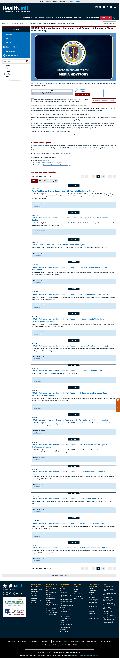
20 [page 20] (110, 176)
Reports (90, 616)
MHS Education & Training (43, 18)
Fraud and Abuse (44, 641)
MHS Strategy (34, 591)
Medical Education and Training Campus (51, 609)
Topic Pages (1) (53, 181)
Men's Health (63, 629)
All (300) (34, 181)
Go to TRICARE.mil (108, 587)
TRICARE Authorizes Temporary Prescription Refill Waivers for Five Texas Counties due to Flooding (70, 346)
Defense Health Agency (39, 146)
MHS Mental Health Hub (66, 599)
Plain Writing (45, 645)
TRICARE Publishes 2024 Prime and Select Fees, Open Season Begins (58, 245)
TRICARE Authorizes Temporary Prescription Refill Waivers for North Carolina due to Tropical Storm (70, 548)
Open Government (104, 641)
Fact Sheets (92, 595)
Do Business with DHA (108, 615)
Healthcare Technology (65, 616)
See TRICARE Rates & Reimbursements (108, 608)
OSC (74, 645)
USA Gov (55, 645)
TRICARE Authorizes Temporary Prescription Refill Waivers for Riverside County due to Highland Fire (70, 294)
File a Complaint (107, 622)
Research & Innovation (65, 627)
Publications (92, 614)
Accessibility (56, 641)
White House (65, 645)
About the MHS (25, 18)
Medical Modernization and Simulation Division (51, 613)
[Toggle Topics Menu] (71, 18)
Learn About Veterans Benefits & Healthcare (108, 604)
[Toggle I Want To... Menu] (109, 18)
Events (7, 68)
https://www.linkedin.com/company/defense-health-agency (57, 165)
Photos (8, 38)
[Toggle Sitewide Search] (114, 18)
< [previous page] (82, 176)
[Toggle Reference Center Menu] (98, 18)
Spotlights (8, 74)
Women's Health (64, 632)
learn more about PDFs (92, 656)
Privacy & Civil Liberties (66, 625)
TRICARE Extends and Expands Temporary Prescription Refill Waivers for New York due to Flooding (70, 420)
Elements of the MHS (36, 589)
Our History (34, 598)
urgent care (79, 123)
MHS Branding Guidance (37, 600)
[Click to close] (118, 400)
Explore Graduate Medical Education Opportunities (109, 619)
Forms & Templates (93, 600)
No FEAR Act (32, 641)
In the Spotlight (11, 47)
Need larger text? (109, 23)
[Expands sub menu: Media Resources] (4, 55)
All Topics (62, 588)
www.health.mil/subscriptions (64, 153)
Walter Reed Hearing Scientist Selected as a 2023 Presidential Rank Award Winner (63, 191)
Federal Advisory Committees (35, 595)
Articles (9, 34)
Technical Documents (94, 618)
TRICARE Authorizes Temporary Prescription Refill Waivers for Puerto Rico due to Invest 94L (67, 370)
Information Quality (91, 641)
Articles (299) (42, 181)
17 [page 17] (103, 176)
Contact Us (34, 603)
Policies (91, 609)
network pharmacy (104, 108)
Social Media (10, 51)
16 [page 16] (98, 176)
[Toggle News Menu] (82, 18)
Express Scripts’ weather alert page (56, 131)
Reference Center (91, 18)
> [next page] (114, 176)
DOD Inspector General (76, 641)
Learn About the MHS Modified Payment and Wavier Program (108, 599)
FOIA (65, 641)
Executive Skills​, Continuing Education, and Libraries (52, 604)
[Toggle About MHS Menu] (31, 18)
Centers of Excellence (65, 614)
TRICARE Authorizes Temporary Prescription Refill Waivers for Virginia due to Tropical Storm (67, 498)
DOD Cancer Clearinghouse (63, 592)
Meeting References (93, 606)
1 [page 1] (86, 176)
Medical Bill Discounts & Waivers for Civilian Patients (66, 620)
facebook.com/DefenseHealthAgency (52, 163)
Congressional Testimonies (92, 591)
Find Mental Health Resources (107, 612)
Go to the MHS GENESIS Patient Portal (109, 594)
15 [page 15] (93, 176)
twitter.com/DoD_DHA (44, 160)
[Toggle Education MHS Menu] (52, 18)
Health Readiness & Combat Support (65, 610)
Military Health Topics (63, 18)
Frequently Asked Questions (93, 603)
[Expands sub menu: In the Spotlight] (4, 47)
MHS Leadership (35, 587)
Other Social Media (82, 95)
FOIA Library (92, 597)
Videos (8, 43)
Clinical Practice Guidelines (93, 587)
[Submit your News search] (27, 61)
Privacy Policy (21, 641)
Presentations (92, 611)
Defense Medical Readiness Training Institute (50, 598)
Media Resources (109, 100)
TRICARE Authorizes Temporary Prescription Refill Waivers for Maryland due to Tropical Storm (68, 523)
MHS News (77, 18)
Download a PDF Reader (77, 656)
